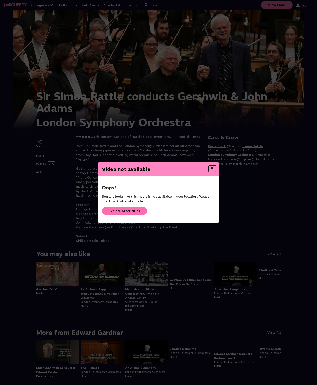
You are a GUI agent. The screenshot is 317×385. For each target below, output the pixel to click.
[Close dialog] (212, 168)
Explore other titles (124, 211)
